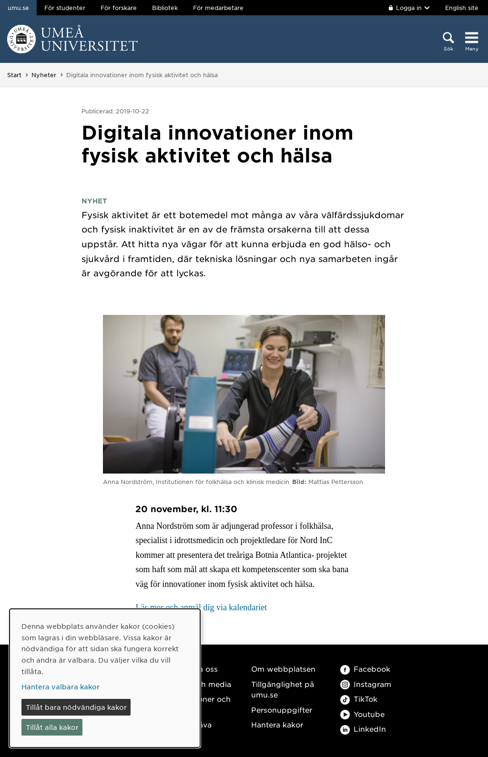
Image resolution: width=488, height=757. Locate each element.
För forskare (119, 7)
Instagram (365, 683)
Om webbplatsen (283, 668)
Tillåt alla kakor (52, 727)
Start (14, 75)
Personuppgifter (281, 709)
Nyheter (43, 75)
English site (461, 7)
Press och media (200, 683)
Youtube (362, 713)
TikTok (358, 698)
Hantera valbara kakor (60, 686)
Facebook (365, 668)
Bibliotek (165, 7)
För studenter (64, 7)
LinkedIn (363, 728)
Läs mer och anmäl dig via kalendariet (201, 607)
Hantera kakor (277, 724)
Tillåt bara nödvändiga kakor (76, 707)
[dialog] (105, 678)
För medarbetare (218, 7)
